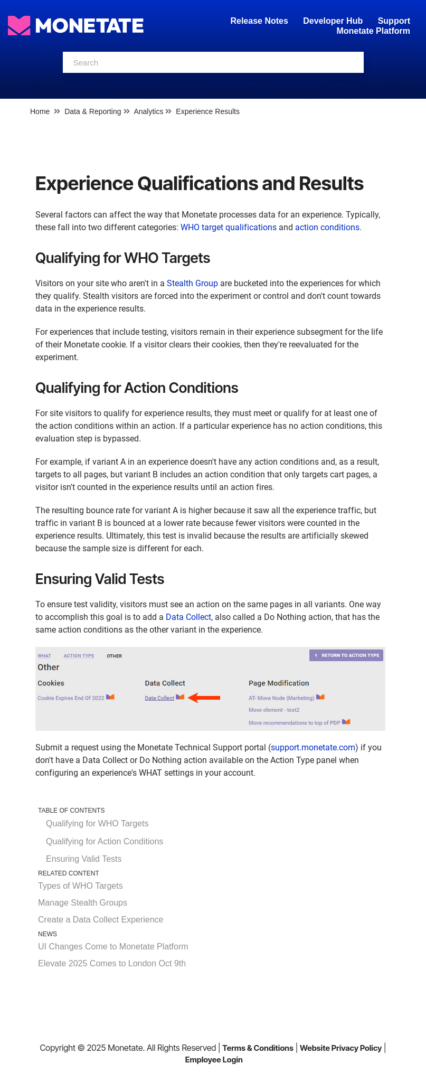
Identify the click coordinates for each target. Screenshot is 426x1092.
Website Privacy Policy (341, 1048)
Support (394, 20)
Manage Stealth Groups (82, 902)
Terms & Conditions (258, 1048)
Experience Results (208, 111)
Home (40, 111)
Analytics (148, 111)
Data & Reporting (92, 111)
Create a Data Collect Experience (100, 919)
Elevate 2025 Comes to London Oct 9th (112, 963)
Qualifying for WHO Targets (97, 823)
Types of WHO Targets (80, 885)
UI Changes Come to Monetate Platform (113, 946)
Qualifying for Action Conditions (104, 841)
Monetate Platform (373, 30)
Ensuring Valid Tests (83, 858)
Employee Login (214, 1060)
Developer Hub (333, 20)
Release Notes (260, 20)
